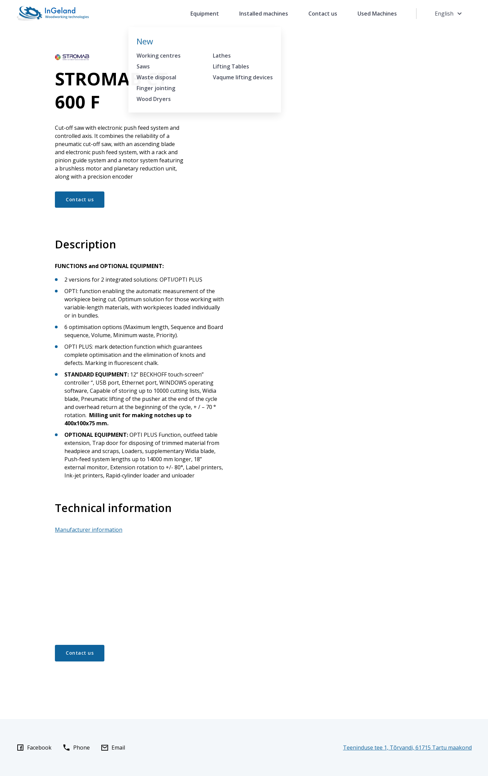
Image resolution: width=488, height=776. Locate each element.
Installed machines (263, 13)
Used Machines (377, 13)
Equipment (204, 13)
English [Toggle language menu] (449, 13)
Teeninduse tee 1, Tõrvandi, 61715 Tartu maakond (407, 747)
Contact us (322, 13)
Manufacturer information (88, 529)
